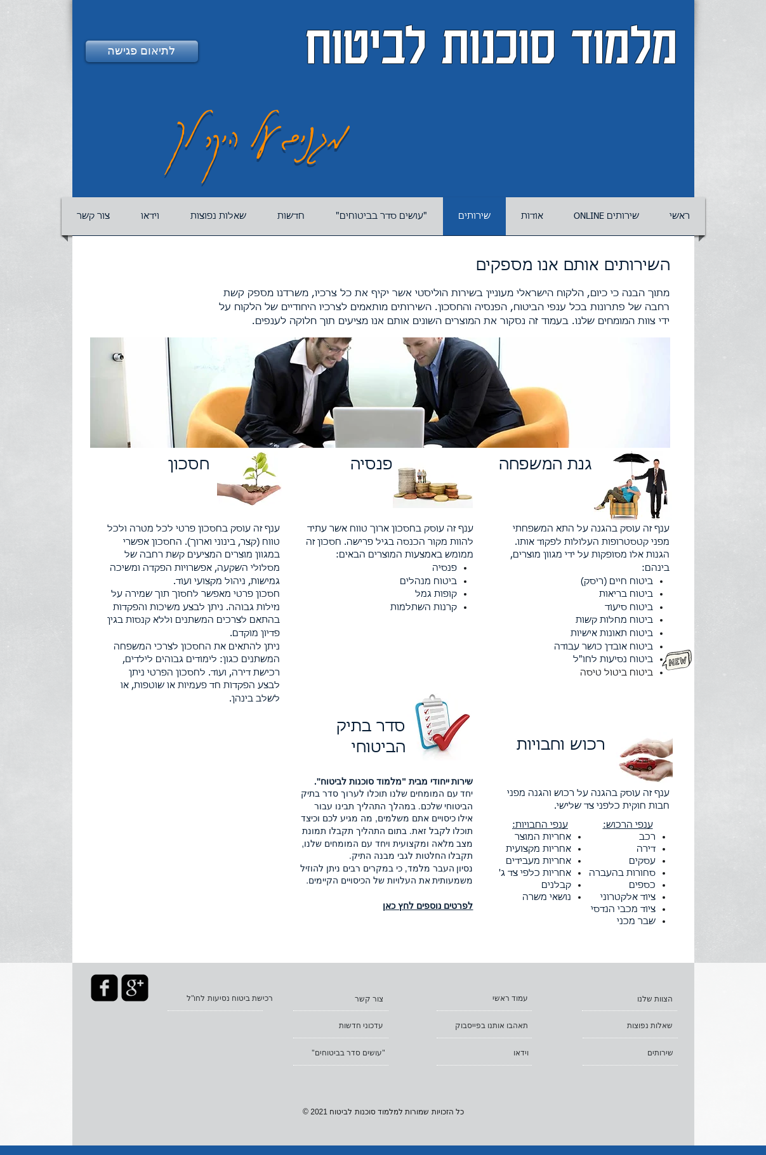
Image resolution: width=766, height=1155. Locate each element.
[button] (532, 216)
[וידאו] (485, 1053)
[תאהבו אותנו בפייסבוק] (485, 1026)
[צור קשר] (340, 999)
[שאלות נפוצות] (629, 1026)
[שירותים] (629, 1053)
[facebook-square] (104, 988)
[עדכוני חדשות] (340, 1026)
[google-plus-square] (135, 988)
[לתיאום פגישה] (142, 51)
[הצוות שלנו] (629, 999)
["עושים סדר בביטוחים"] (341, 1053)
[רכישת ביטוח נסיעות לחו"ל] (225, 998)
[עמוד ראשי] (485, 998)
